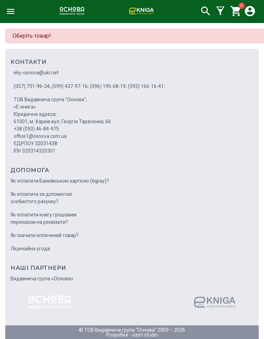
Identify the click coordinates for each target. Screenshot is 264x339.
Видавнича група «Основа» (41, 278)
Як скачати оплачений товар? (44, 235)
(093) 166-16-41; (146, 86)
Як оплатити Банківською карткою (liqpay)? (59, 181)
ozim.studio (145, 334)
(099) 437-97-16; (70, 86)
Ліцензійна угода (30, 248)
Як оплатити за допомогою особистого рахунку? (41, 197)
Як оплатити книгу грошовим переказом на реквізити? (43, 218)
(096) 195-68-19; (108, 86)
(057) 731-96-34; (32, 86)
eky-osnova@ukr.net (36, 72)
